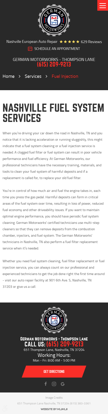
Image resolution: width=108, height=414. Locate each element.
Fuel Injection (65, 76)
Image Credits (54, 397)
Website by (54, 409)
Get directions (54, 371)
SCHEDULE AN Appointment (57, 48)
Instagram (54, 384)
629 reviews (91, 41)
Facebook (45, 384)
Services (33, 76)
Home (9, 76)
